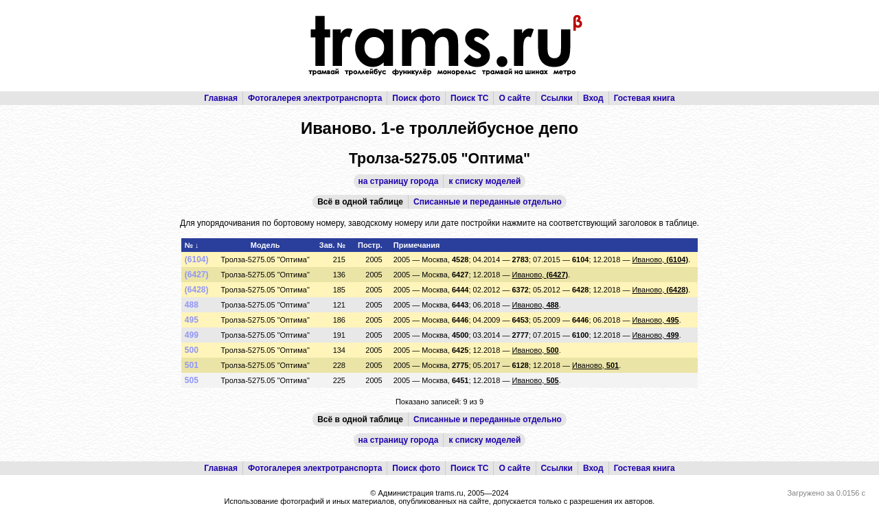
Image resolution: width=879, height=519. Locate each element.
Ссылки (557, 98)
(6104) (197, 259)
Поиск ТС (469, 98)
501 (191, 365)
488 (191, 305)
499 (191, 335)
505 (191, 380)
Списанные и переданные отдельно (487, 202)
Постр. (370, 245)
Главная (221, 98)
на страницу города (398, 181)
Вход (593, 98)
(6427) (197, 274)
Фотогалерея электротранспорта (315, 98)
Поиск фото (416, 98)
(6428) (197, 290)
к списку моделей (484, 181)
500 (191, 350)
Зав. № (332, 245)
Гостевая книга (644, 98)
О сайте (514, 98)
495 (191, 320)
